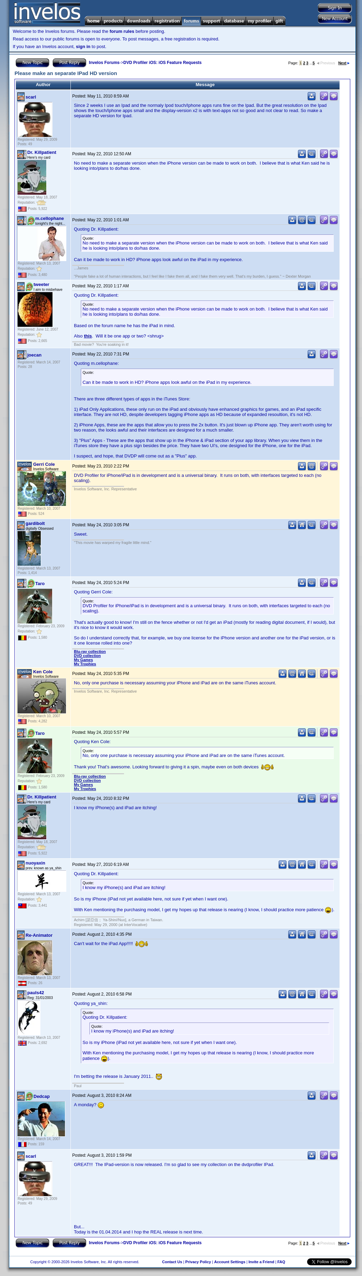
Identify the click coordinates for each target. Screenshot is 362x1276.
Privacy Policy (198, 1262)
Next (344, 63)
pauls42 (35, 992)
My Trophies (85, 664)
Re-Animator (39, 935)
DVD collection (87, 656)
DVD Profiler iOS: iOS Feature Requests (162, 62)
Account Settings (229, 1262)
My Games (83, 660)
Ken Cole (43, 671)
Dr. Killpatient (41, 152)
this (88, 336)
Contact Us (172, 1262)
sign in (83, 46)
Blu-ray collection (90, 651)
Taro (40, 583)
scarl (31, 97)
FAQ (281, 1262)
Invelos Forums (104, 62)
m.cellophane (49, 218)
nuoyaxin (35, 863)
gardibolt (35, 523)
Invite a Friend (261, 1262)
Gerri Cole (44, 464)
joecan (34, 355)
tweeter (41, 284)
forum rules (121, 31)
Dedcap (42, 1096)
